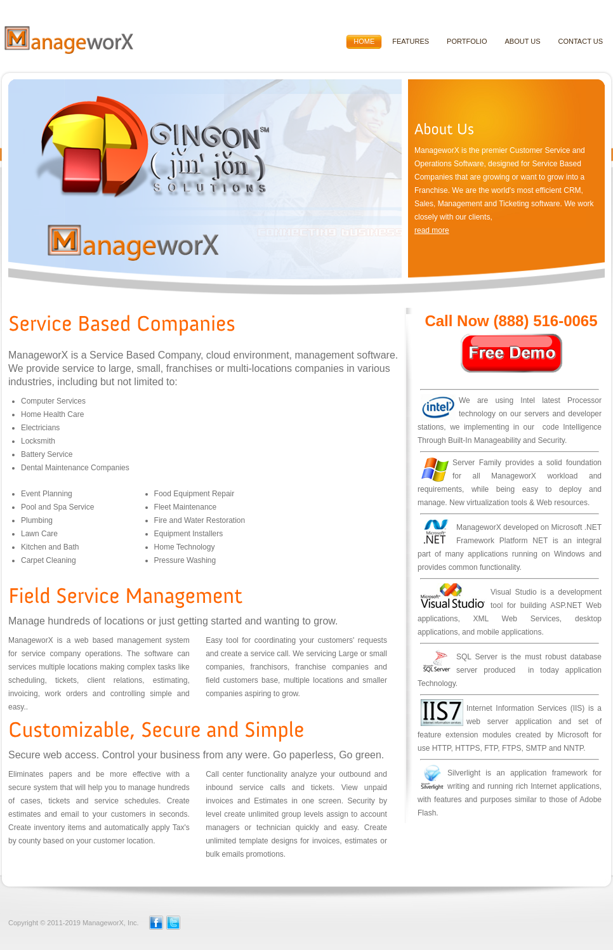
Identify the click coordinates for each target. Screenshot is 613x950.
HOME (363, 41)
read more (431, 230)
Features (410, 41)
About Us (522, 41)
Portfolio (467, 41)
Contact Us (580, 41)
